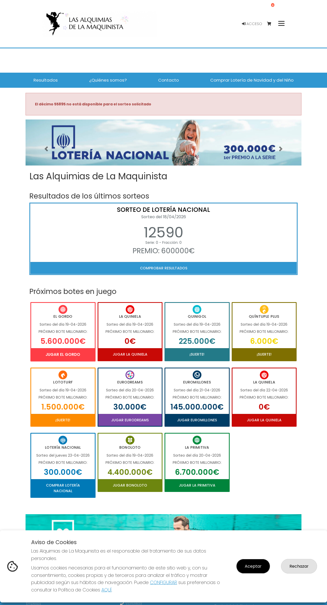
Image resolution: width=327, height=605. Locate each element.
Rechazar (299, 566)
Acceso (252, 23)
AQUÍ (106, 590)
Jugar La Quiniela (130, 354)
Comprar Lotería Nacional (63, 488)
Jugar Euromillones (197, 420)
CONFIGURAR (163, 582)
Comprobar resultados (163, 268)
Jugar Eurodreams (130, 420)
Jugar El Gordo (62, 354)
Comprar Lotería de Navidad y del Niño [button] (252, 80)
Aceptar (253, 566)
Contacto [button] (168, 80)
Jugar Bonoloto (130, 485)
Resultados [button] (45, 80)
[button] (46, 149)
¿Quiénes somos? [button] (108, 80)
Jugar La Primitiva (197, 485)
